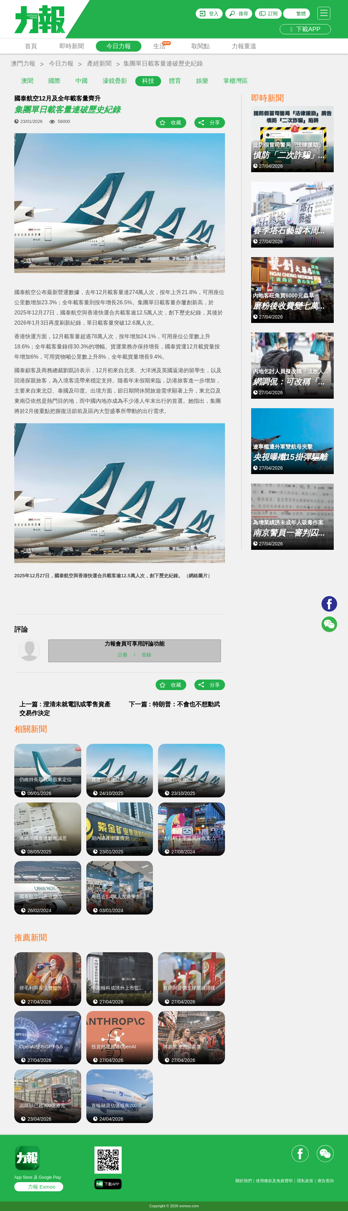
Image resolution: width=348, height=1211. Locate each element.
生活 (162, 45)
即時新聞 (71, 46)
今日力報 (118, 46)
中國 (81, 80)
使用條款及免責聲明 (274, 1180)
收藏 (176, 122)
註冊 (122, 654)
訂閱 (273, 13)
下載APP (305, 29)
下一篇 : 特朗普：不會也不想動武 (174, 704)
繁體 (301, 13)
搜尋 (243, 13)
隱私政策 (305, 1180)
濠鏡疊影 (115, 80)
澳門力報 (23, 63)
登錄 (146, 654)
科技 (148, 80)
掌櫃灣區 (235, 80)
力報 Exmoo (41, 1187)
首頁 (31, 46)
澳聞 (27, 80)
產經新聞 (99, 63)
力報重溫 (244, 46)
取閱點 (200, 46)
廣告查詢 (325, 1180)
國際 (54, 80)
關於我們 (244, 1180)
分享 (215, 122)
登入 (214, 13)
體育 (175, 80)
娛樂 (202, 80)
